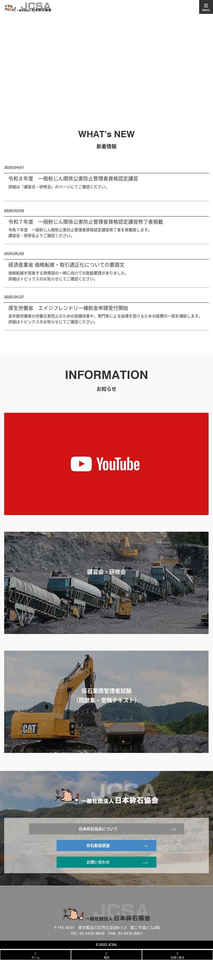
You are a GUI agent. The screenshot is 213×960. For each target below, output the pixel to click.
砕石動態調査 (98, 845)
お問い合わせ (98, 862)
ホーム (35, 957)
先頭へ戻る (177, 957)
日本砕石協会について (98, 829)
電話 (106, 957)
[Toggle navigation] (206, 7)
